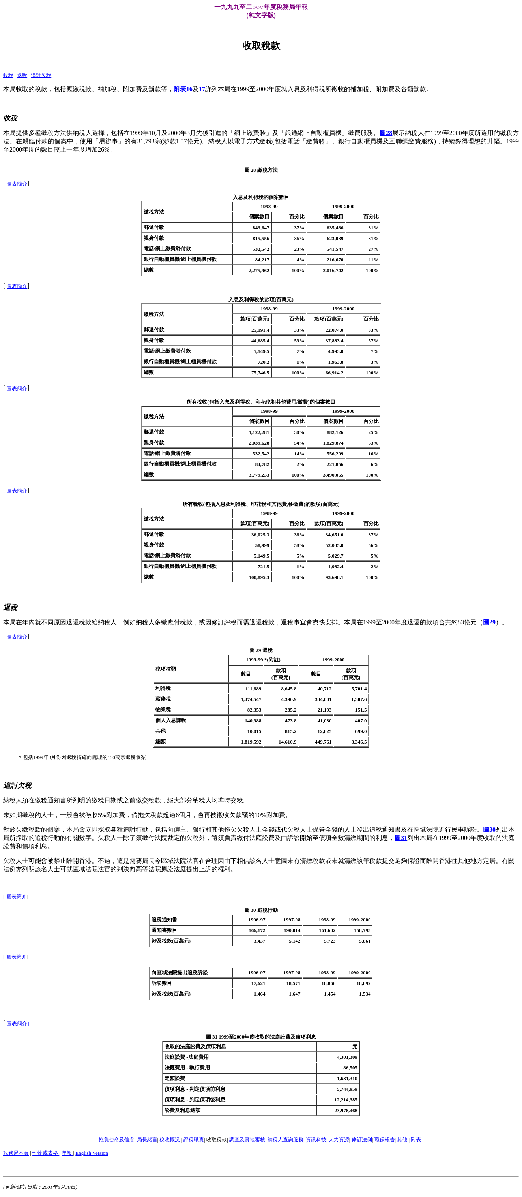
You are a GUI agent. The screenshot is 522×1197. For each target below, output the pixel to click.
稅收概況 (170, 1140)
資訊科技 (316, 1140)
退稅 (22, 75)
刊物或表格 (45, 1153)
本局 (9, 89)
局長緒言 (147, 1140)
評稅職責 (193, 1140)
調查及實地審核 (247, 1140)
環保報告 (384, 1140)
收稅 (8, 75)
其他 (402, 1140)
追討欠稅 (41, 75)
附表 (416, 1140)
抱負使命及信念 (117, 1140)
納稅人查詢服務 (285, 1140)
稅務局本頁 (16, 1153)
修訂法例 (362, 1140)
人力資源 (339, 1140)
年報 (67, 1153)
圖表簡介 (16, 897)
